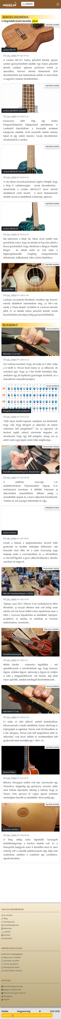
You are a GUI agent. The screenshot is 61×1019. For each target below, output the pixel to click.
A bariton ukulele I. (11, 829)
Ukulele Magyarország (12, 986)
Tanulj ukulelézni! (52, 329)
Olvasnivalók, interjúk (51, 447)
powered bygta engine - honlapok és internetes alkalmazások (27, 1015)
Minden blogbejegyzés (12, 954)
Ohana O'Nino (9, 772)
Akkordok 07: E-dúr (11, 711)
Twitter (5, 999)
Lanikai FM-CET (9, 50)
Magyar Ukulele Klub (11, 989)
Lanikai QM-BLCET (10, 228)
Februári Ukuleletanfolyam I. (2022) (18, 593)
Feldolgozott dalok (52, 507)
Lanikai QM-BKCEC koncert (14, 110)
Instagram (6, 996)
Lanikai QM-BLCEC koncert (14, 171)
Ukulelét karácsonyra (12, 654)
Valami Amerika (9, 532)
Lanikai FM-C (8, 289)
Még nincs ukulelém (51, 629)
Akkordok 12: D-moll (11, 354)
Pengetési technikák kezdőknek (16, 411)
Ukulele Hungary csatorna (13, 993)
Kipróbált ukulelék (52, 25)
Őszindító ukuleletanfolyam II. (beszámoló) (21, 472)
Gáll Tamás (10, 56)
